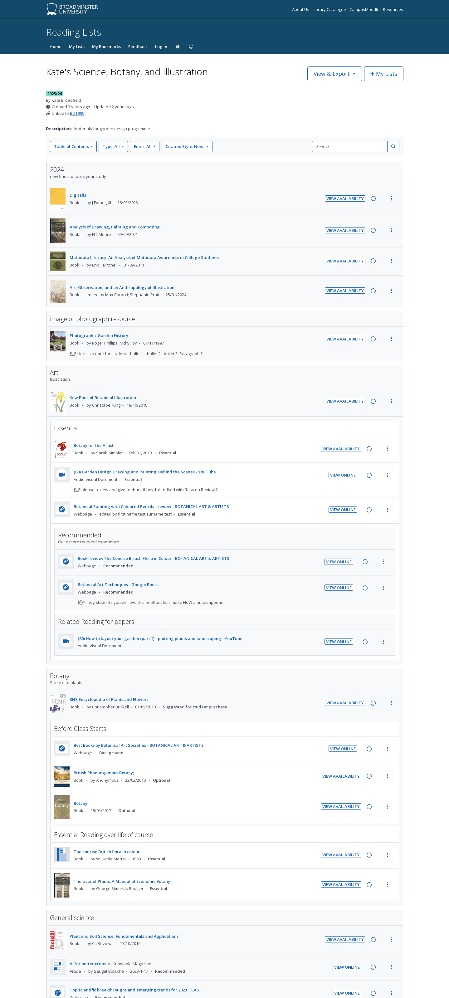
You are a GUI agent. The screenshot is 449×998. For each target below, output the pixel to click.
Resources (393, 9)
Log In (161, 46)
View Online (343, 475)
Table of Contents (72, 146)
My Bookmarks (106, 46)
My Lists (77, 46)
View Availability (345, 198)
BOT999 (77, 113)
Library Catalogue (330, 9)
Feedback (138, 46)
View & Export (332, 73)
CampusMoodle (364, 9)
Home (55, 46)
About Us (301, 9)
